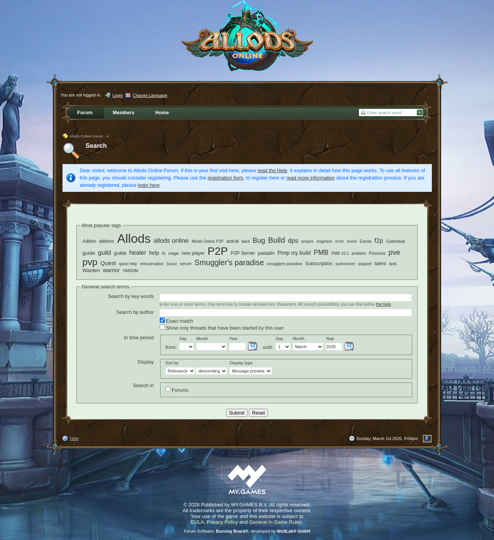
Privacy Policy (222, 522)
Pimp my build (294, 253)
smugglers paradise (284, 263)
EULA (197, 522)
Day (183, 338)
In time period (139, 337)
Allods (134, 238)
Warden (91, 270)
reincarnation (152, 263)
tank (392, 264)
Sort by (172, 363)
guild (104, 252)
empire (307, 241)
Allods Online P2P (207, 241)
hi (164, 253)
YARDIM (130, 270)
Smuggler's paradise (229, 262)
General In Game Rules (275, 522)
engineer (324, 241)
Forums (177, 390)
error (339, 241)
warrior (111, 270)
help (154, 253)
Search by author (135, 312)
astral (233, 241)
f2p (379, 240)
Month (202, 338)
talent (380, 263)
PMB (321, 252)
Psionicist (377, 253)
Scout (171, 263)
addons (106, 241)
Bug (258, 240)
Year (233, 338)
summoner (345, 263)
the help (383, 304)
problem (359, 253)
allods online (171, 240)
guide (89, 253)
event (352, 241)
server (186, 263)
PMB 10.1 (340, 253)
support (365, 263)
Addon (89, 241)
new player (193, 253)
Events (366, 241)
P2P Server (243, 253)
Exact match (176, 321)
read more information (310, 178)
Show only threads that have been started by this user (222, 328)
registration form (225, 178)
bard (245, 241)
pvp (90, 262)
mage (173, 253)
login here (148, 185)
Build (276, 240)
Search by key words (131, 296)
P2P (218, 251)
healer (137, 252)
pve (394, 252)
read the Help (272, 170)
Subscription (319, 263)
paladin (266, 253)
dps (293, 240)
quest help (128, 264)
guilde (120, 253)
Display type (241, 363)
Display (146, 362)
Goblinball (395, 241)
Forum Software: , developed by (247, 531)
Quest (108, 263)
